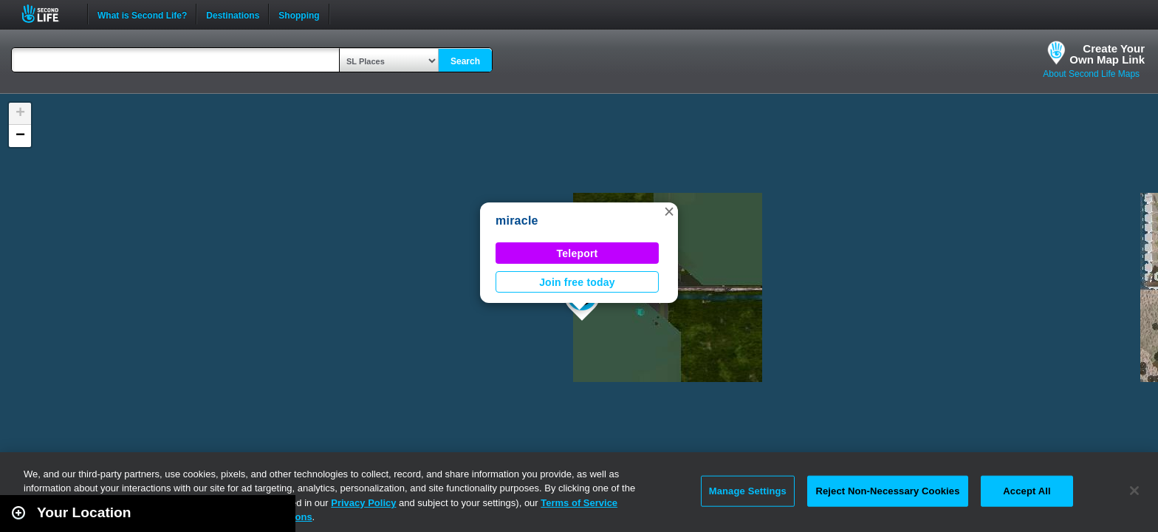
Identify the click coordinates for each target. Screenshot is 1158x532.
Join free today (577, 282)
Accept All (1026, 491)
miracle (517, 220)
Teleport (577, 253)
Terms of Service (579, 502)
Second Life (48, 14)
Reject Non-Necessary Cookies (887, 491)
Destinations (232, 14)
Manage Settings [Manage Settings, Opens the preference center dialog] (748, 491)
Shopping (298, 14)
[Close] (1134, 490)
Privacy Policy (363, 502)
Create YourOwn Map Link (1107, 54)
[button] (669, 211)
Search (465, 61)
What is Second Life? (142, 14)
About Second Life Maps (1091, 74)
